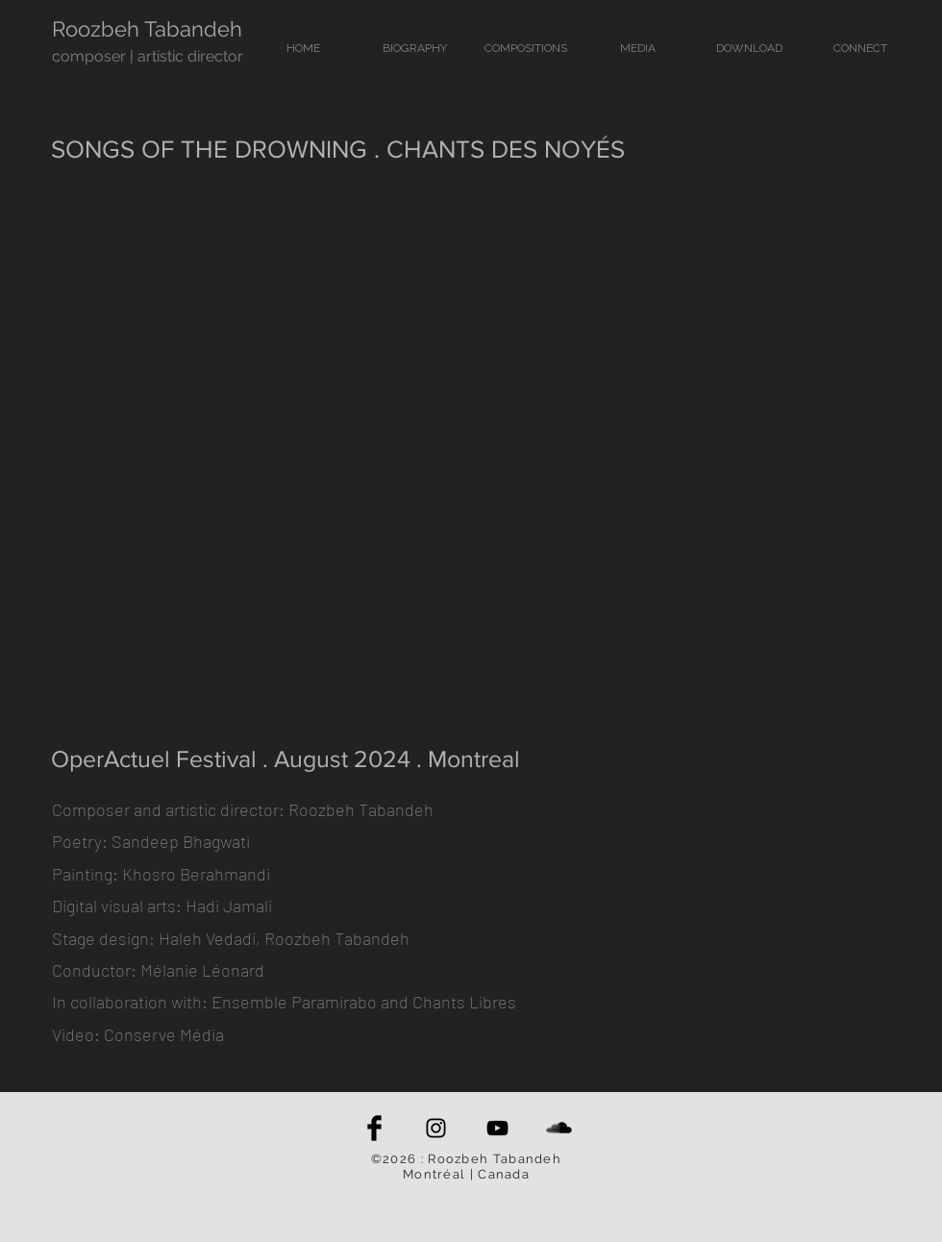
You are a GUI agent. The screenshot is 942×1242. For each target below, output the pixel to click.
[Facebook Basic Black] (374, 1128)
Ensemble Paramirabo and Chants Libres (363, 1001)
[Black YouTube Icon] (497, 1128)
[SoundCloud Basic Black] (559, 1128)
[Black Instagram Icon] (436, 1128)
